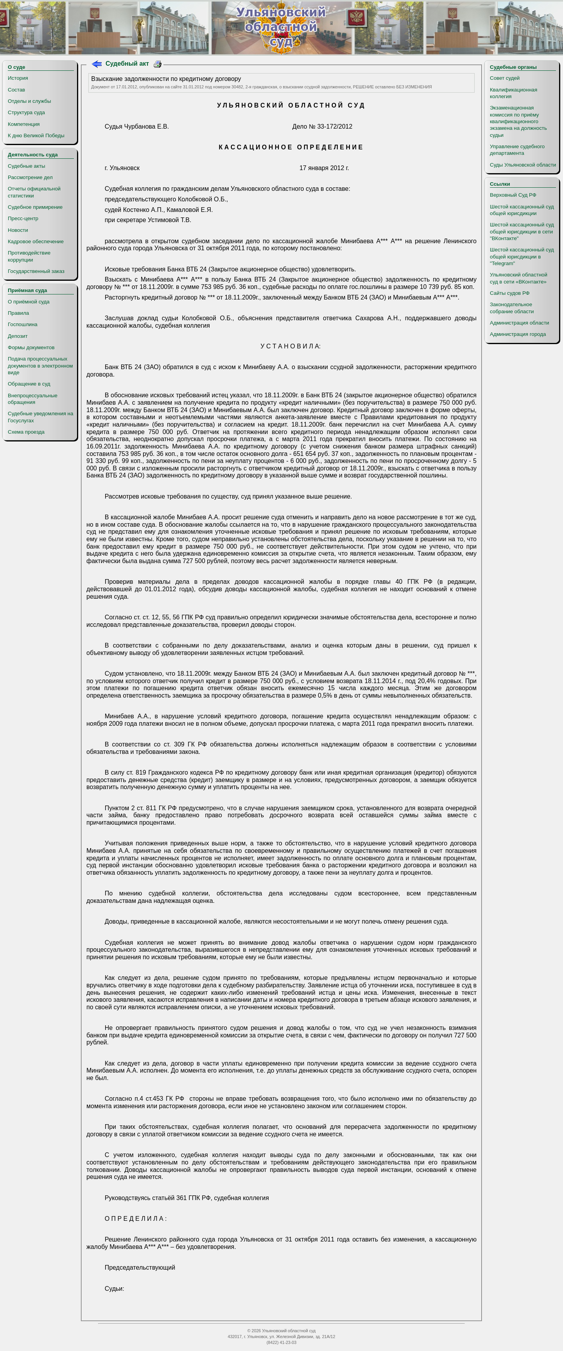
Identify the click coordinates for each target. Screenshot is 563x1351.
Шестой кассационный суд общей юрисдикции (522, 210)
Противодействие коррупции (29, 256)
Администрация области (519, 323)
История (18, 78)
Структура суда (26, 112)
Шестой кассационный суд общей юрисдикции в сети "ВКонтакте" (522, 231)
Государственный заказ (36, 271)
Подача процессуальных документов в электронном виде (40, 365)
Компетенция (24, 124)
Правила (18, 313)
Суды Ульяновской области (523, 165)
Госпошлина (23, 324)
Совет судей (505, 78)
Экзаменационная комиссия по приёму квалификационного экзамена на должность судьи (518, 121)
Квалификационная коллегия (513, 93)
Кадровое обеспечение (36, 241)
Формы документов (31, 347)
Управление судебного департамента (517, 150)
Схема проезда (26, 432)
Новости (18, 230)
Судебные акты (26, 166)
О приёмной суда (29, 302)
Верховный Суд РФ (513, 195)
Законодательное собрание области (512, 307)
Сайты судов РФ (510, 293)
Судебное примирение (35, 207)
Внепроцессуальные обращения (32, 399)
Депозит (18, 336)
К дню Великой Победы (36, 135)
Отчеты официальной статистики (34, 192)
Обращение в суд (29, 384)
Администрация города (518, 334)
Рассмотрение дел (30, 177)
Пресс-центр (23, 218)
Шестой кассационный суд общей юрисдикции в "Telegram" (522, 256)
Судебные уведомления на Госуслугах (40, 417)
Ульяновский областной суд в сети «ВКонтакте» (518, 278)
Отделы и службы (29, 101)
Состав (16, 90)
